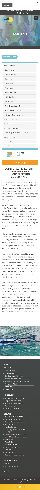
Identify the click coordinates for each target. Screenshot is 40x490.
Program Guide (10, 424)
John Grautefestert (12, 106)
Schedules (20, 487)
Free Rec (8, 450)
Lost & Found (8, 146)
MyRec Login (29, 10)
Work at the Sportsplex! (12, 128)
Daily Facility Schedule (12, 419)
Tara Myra (8, 79)
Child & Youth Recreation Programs (17, 437)
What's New (20, 10)
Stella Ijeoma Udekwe (13, 110)
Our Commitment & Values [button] (13, 124)
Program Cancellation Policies (15, 422)
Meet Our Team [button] (9, 65)
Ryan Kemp (9, 88)
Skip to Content (9, 57)
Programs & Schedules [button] (13, 416)
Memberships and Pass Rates (15, 398)
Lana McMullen (10, 74)
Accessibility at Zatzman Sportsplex (16, 133)
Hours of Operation (10, 119)
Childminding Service (12, 447)
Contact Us (11, 10)
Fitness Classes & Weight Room (16, 434)
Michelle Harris (10, 97)
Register (7, 414)
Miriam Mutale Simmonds (14, 115)
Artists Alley (8, 141)
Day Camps (9, 452)
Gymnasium (9, 439)
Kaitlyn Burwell (10, 92)
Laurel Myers (9, 83)
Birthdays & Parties (11, 466)
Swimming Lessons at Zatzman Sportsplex (15, 431)
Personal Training (11, 445)
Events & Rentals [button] (11, 460)
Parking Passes (10, 406)
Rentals (7, 463)
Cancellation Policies (12, 408)
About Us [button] (8, 367)
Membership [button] (9, 395)
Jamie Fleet (9, 101)
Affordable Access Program (14, 403)
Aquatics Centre (10, 427)
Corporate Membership (13, 401)
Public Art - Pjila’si (9, 137)
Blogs (6, 472)
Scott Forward (10, 70)
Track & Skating (10, 442)
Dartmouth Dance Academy (14, 455)
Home (6, 364)
